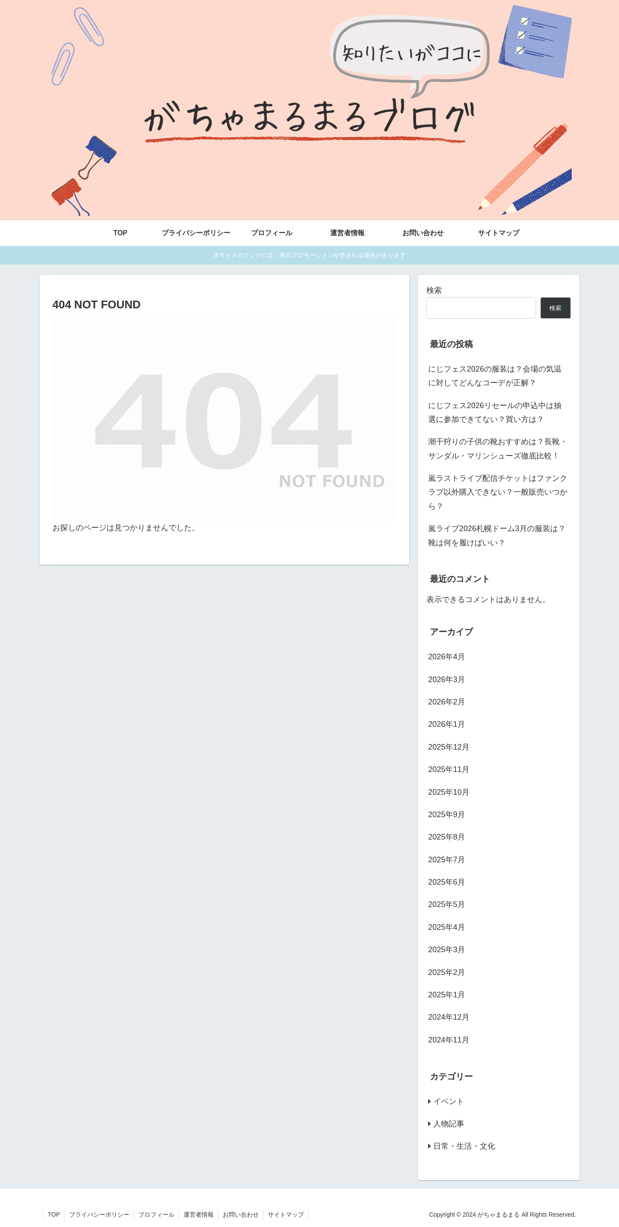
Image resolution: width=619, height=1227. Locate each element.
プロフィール (156, 1214)
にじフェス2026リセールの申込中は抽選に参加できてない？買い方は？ (494, 412)
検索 (434, 290)
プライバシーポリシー (99, 1214)
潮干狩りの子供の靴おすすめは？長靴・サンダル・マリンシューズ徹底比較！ (497, 448)
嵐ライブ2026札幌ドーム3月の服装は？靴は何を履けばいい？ (497, 535)
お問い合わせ (241, 1214)
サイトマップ (286, 1214)
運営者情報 (199, 1214)
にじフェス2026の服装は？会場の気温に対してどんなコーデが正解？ (494, 376)
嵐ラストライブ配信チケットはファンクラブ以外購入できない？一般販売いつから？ (497, 492)
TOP (54, 1214)
